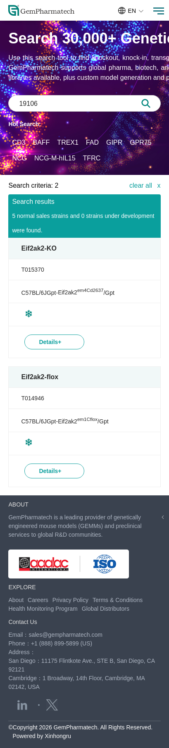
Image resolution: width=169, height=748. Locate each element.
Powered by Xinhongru (41, 736)
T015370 (32, 269)
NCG (19, 158)
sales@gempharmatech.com (65, 634)
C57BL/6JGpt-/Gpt (67, 292)
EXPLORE (22, 587)
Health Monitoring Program (42, 608)
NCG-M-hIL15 (55, 158)
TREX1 (68, 142)
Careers (38, 600)
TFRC (92, 158)
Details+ (50, 342)
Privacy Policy (70, 600)
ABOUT (18, 504)
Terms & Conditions (118, 600)
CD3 (18, 142)
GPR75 (140, 142)
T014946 (32, 398)
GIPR (114, 142)
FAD (92, 142)
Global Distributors (105, 608)
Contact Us (22, 622)
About (16, 600)
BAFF (41, 142)
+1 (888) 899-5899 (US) (61, 643)
